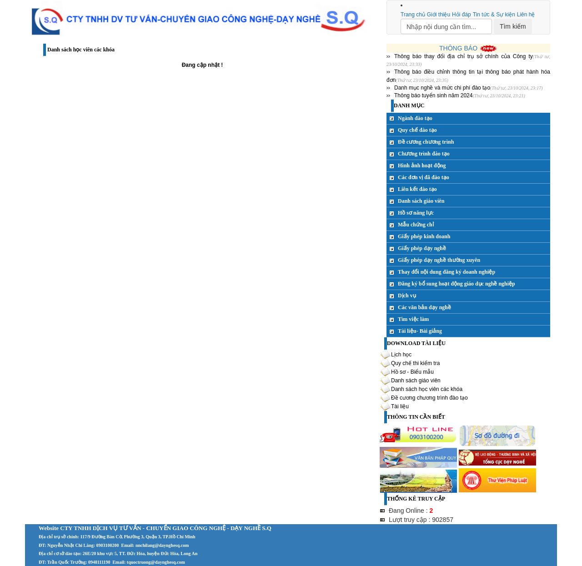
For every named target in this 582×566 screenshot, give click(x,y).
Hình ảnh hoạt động (422, 165)
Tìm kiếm (513, 26)
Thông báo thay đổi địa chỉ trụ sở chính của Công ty (463, 56)
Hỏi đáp (461, 14)
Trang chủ (413, 14)
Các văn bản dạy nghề (424, 307)
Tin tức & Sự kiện (494, 14)
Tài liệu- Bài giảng (420, 331)
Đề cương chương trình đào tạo (429, 398)
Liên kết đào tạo (417, 189)
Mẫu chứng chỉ (416, 224)
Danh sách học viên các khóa (426, 389)
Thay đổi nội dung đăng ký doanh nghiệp (446, 272)
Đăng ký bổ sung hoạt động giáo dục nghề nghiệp (456, 283)
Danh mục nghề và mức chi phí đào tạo (442, 88)
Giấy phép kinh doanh (424, 236)
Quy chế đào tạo (417, 130)
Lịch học (401, 354)
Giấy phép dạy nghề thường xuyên (439, 260)
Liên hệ (526, 14)
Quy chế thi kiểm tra (415, 363)
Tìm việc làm (413, 319)
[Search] (446, 26)
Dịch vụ (407, 295)
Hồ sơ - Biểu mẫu (412, 372)
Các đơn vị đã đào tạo (423, 177)
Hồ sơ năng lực (416, 213)
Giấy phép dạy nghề (422, 248)
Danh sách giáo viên (421, 201)
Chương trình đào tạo (424, 153)
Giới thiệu (438, 14)
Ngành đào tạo (415, 118)
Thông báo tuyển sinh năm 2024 (433, 95)
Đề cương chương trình (426, 142)
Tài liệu (400, 406)
